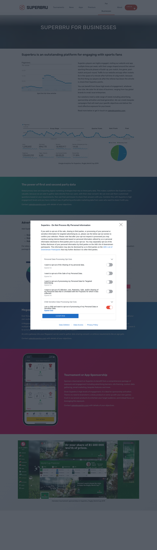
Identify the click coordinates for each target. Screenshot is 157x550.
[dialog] (78, 275)
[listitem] (78, 259)
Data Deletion (64, 325)
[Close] (121, 225)
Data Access (78, 325)
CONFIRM (60, 316)
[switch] (109, 264)
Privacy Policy (92, 325)
